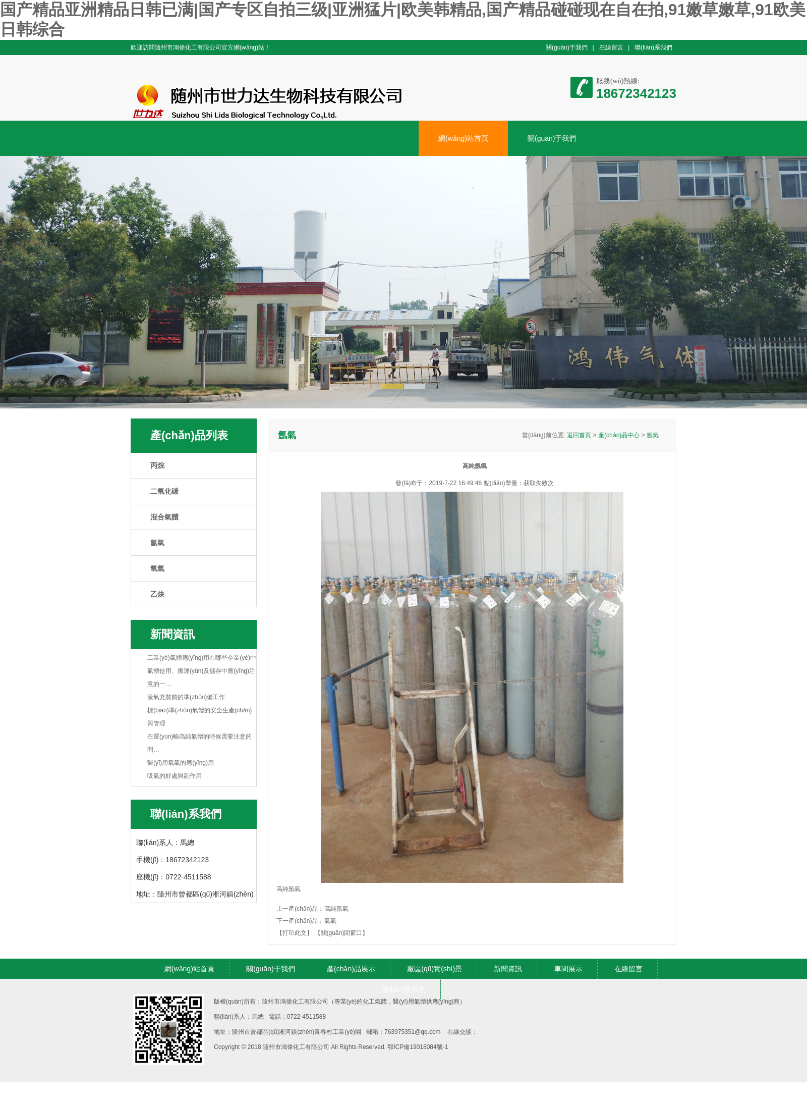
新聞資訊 (508, 969)
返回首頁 (579, 435)
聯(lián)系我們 (653, 47)
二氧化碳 (164, 491)
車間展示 (568, 969)
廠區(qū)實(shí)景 (434, 969)
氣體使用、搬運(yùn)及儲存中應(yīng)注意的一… (201, 677)
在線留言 (611, 47)
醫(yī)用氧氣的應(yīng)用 (180, 762)
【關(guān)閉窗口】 (342, 932)
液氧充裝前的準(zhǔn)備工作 (186, 697)
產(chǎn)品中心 (619, 435)
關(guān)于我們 (567, 47)
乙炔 (157, 594)
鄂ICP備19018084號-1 (417, 1047)
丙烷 (157, 465)
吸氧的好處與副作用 (174, 775)
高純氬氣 (336, 908)
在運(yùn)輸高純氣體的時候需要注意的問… (199, 743)
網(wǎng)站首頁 (463, 138)
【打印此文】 (294, 932)
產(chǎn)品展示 (351, 969)
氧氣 (157, 568)
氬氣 (157, 543)
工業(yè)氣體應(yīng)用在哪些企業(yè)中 (201, 657)
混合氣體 (164, 517)
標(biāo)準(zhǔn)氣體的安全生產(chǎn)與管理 (199, 717)
